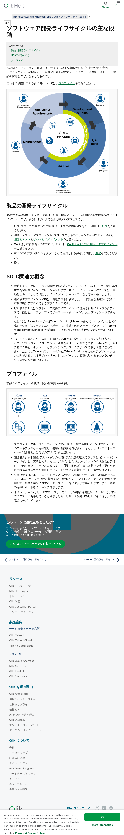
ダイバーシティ (18, 763)
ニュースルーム (18, 783)
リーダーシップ (18, 752)
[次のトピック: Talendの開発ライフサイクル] (92, 560)
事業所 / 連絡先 (18, 789)
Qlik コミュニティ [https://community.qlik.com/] (78, 808)
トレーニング (17, 596)
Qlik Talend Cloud (20, 640)
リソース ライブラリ (21, 611)
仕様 (104, 226)
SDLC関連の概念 (20, 55)
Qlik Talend (16, 635)
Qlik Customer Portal (22, 606)
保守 (98, 253)
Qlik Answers (17, 666)
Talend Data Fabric (21, 645)
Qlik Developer (18, 591)
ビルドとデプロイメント (48, 239)
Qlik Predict (16, 671)
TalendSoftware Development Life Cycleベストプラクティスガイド (50, 16)
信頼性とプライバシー (22, 704)
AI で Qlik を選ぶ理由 (21, 714)
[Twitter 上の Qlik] (97, 808)
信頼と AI (14, 709)
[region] (62, 822)
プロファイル (18, 60)
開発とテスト (22, 239)
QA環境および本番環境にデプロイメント (92, 244)
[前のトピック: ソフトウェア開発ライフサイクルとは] (32, 560)
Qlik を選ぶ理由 (18, 693)
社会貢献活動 (17, 757)
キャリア (14, 778)
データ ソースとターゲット (25, 730)
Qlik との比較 (17, 719)
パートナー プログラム (22, 773)
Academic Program (21, 768)
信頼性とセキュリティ (22, 699)
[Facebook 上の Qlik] (111, 808)
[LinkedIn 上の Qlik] (104, 808)
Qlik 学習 (14, 601)
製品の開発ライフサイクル (26, 50)
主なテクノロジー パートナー (26, 724)
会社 (11, 747)
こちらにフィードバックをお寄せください (36, 544)
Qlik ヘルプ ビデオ (20, 585)
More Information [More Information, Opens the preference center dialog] (102, 824)
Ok (102, 816)
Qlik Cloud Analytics (21, 660)
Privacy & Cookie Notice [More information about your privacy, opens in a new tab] (30, 832)
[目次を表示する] (7, 16)
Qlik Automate (18, 676)
